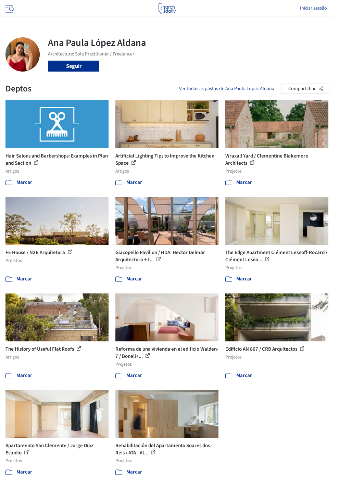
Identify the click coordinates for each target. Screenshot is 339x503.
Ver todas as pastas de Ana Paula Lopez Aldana (226, 88)
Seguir (73, 66)
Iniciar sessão (313, 8)
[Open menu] (9, 8)
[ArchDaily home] (167, 8)
